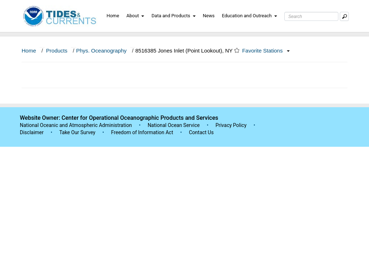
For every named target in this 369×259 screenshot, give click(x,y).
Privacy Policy (230, 125)
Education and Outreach (249, 15)
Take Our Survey (78, 132)
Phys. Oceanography (101, 50)
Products (56, 50)
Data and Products (174, 15)
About (135, 15)
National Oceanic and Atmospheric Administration (76, 125)
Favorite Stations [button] (266, 50)
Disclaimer (32, 132)
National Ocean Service (174, 125)
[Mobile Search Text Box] (344, 16)
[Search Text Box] (311, 16)
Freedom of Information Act (142, 132)
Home (113, 15)
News (209, 15)
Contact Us (201, 132)
